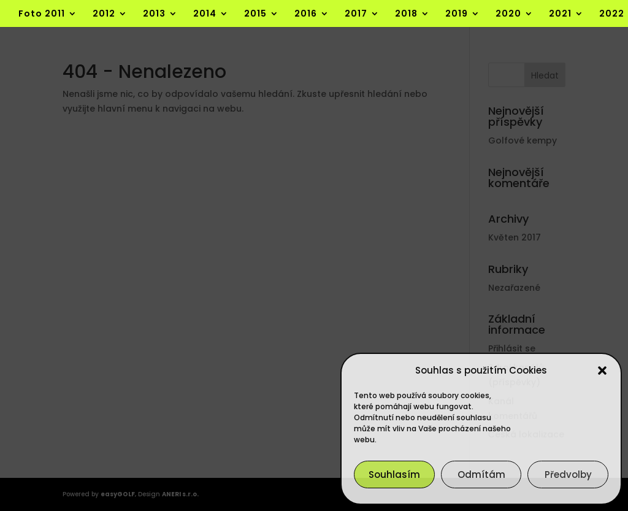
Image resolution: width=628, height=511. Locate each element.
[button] (602, 370)
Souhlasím (394, 474)
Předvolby (568, 474)
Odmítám (481, 474)
